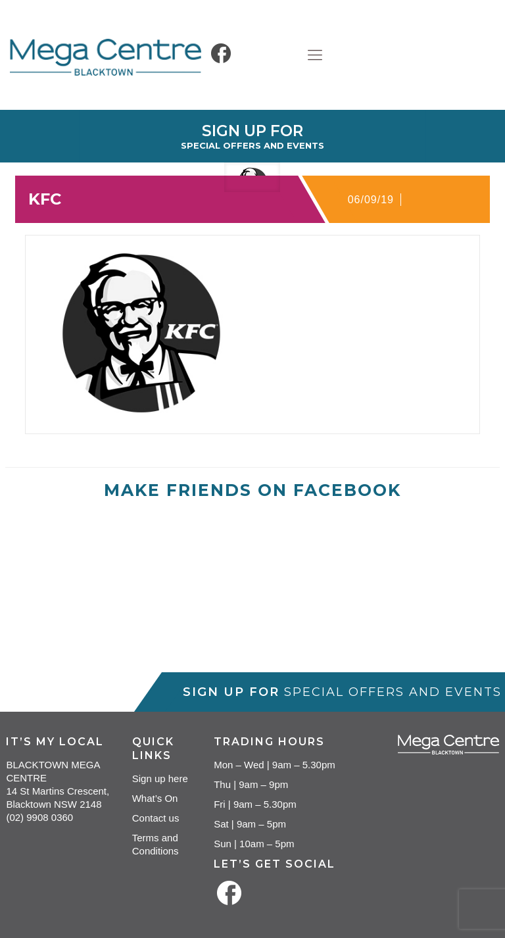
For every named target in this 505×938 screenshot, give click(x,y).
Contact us (156, 818)
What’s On (155, 798)
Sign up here (160, 778)
